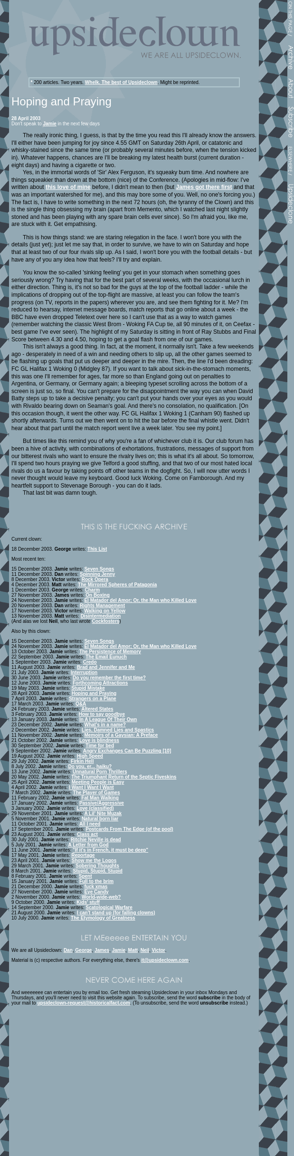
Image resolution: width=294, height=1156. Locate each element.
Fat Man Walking (100, 797)
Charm (92, 589)
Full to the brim (96, 881)
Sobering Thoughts (97, 865)
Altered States (97, 709)
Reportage (83, 855)
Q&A (81, 703)
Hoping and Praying (94, 693)
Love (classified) (95, 808)
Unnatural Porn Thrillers (100, 771)
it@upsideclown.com (165, 960)
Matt (133, 950)
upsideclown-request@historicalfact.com (83, 1003)
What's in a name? (104, 724)
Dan (68, 950)
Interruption (84, 672)
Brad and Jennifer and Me (106, 667)
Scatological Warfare (109, 907)
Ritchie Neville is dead (96, 839)
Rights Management (102, 605)
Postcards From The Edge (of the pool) (129, 829)
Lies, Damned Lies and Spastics (118, 730)
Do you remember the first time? (109, 677)
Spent (85, 876)
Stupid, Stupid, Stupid (98, 871)
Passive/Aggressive (101, 803)
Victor (158, 950)
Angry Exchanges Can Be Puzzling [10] (127, 750)
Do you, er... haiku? (90, 766)
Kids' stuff (88, 902)
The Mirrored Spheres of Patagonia (117, 584)
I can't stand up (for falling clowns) (116, 912)
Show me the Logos (94, 860)
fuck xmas (95, 886)
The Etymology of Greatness (103, 918)
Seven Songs (99, 569)
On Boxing (97, 595)
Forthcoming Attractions (100, 683)
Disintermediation (101, 616)
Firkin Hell (82, 761)
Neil (145, 950)
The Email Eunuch (106, 656)
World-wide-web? (101, 897)
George (83, 950)
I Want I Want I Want (91, 787)
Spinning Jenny (97, 574)
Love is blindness (99, 740)
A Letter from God (88, 844)
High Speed (90, 756)
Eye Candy (96, 891)
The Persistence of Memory (110, 651)
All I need (89, 824)
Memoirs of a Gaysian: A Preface (121, 735)
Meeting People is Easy (98, 782)
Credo (90, 662)
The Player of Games (96, 792)
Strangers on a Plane (92, 698)
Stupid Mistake (88, 688)
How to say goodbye (102, 714)
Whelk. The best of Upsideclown (121, 82)
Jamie (49, 123)
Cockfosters (106, 621)
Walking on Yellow (104, 610)
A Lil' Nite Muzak (103, 813)
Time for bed (99, 745)
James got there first (204, 187)
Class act (87, 834)
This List (97, 549)
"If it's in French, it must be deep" (110, 850)
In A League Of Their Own (108, 719)
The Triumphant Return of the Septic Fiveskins (123, 777)
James (102, 950)
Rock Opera (95, 579)
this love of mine (68, 187)
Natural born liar (100, 818)
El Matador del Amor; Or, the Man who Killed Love (140, 600)
